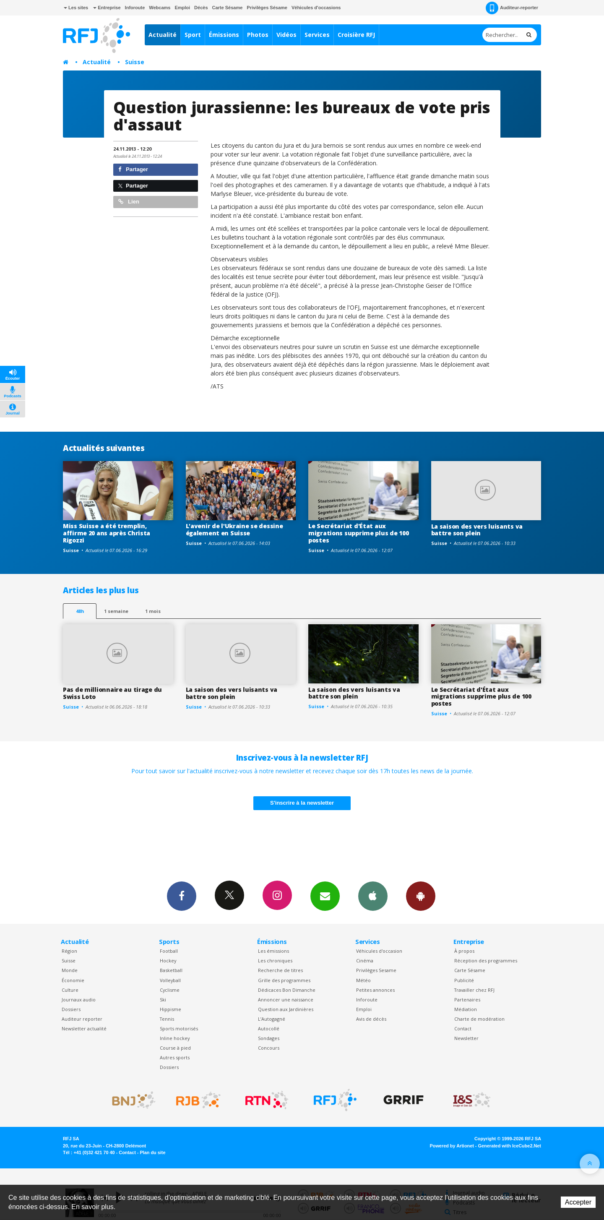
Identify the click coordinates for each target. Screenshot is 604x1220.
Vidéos (286, 35)
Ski (163, 999)
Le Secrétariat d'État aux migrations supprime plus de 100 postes (358, 533)
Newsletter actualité (84, 1028)
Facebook (181, 895)
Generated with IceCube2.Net (509, 1145)
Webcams (159, 7)
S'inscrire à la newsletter (302, 803)
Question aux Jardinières (285, 1009)
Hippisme (170, 1009)
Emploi (182, 7)
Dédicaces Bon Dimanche (286, 990)
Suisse (134, 62)
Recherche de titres (280, 970)
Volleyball (170, 980)
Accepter (578, 1202)
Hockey (168, 960)
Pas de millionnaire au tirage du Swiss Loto (112, 693)
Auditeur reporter (82, 1019)
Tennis (167, 1019)
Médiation (465, 1009)
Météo (363, 980)
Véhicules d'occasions (316, 7)
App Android (420, 895)
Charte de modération (479, 1019)
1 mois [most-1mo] (153, 611)
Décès (201, 7)
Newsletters (325, 895)
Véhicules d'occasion (379, 951)
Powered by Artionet (452, 1145)
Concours (268, 1048)
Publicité (464, 980)
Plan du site (152, 1152)
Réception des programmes (485, 960)
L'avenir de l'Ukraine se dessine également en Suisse (234, 529)
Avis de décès (371, 1019)
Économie (73, 980)
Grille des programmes (284, 980)
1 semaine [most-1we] (116, 611)
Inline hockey (175, 1038)
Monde (70, 970)
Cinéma (364, 960)
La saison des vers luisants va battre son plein (477, 529)
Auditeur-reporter (512, 8)
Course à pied (175, 1048)
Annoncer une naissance (285, 999)
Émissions (224, 35)
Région (69, 951)
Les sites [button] (76, 7)
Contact (462, 1028)
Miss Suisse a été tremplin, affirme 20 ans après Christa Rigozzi (106, 533)
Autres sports (175, 1057)
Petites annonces (375, 990)
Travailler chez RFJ (474, 990)
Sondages (268, 1038)
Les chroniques (275, 960)
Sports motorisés (179, 1028)
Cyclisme (170, 990)
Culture (70, 990)
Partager (133, 169)
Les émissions (273, 951)
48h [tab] (80, 611)
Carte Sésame (227, 7)
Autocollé (268, 1028)
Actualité (162, 35)
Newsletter (466, 1038)
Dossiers (71, 1009)
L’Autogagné (271, 1019)
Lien (128, 201)
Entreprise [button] (106, 7)
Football (169, 951)
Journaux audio (79, 999)
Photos (257, 35)
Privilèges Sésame (267, 7)
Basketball (171, 970)
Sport (193, 35)
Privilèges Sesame (376, 970)
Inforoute (135, 7)
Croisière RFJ (356, 35)
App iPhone (373, 895)
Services (317, 35)
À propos (464, 951)
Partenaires (467, 999)
